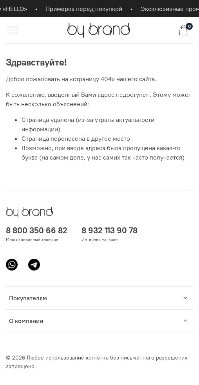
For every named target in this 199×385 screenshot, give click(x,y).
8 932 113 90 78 (109, 230)
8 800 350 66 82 (36, 230)
